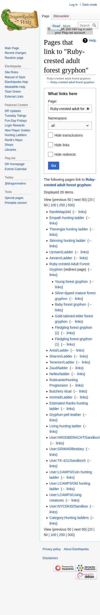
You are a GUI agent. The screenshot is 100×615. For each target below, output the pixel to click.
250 (62, 205)
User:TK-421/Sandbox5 (67, 461)
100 (53, 205)
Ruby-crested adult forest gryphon (72, 82)
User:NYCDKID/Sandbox (68, 506)
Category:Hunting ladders (69, 518)
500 (71, 205)
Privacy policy (52, 549)
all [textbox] (53, 126)
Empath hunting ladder (66, 218)
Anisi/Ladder (59, 350)
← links (79, 212)
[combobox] (70, 109)
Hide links (62, 145)
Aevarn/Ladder (60, 258)
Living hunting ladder (65, 426)
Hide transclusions (68, 135)
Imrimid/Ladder (60, 397)
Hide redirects (65, 154)
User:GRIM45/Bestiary (66, 449)
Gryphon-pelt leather (65, 415)
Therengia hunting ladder (68, 229)
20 (91, 200)
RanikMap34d (60, 212)
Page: (52, 101)
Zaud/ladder (58, 368)
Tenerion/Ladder (61, 362)
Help (92, 40)
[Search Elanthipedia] (88, 25)
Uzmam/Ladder (61, 252)
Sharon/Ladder (60, 356)
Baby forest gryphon (70, 304)
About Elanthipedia (76, 549)
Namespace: (58, 118)
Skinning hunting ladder (67, 241)
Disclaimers (50, 558)
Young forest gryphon (71, 282)
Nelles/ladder (59, 374)
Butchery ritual (60, 391)
